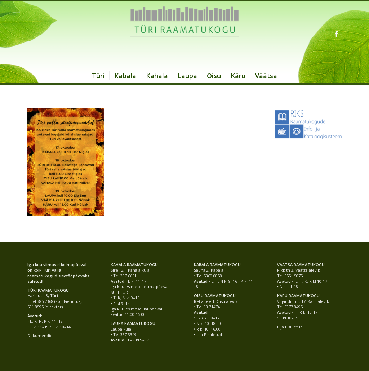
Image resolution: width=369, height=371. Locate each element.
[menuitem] (98, 76)
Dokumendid (40, 335)
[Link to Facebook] (336, 33)
